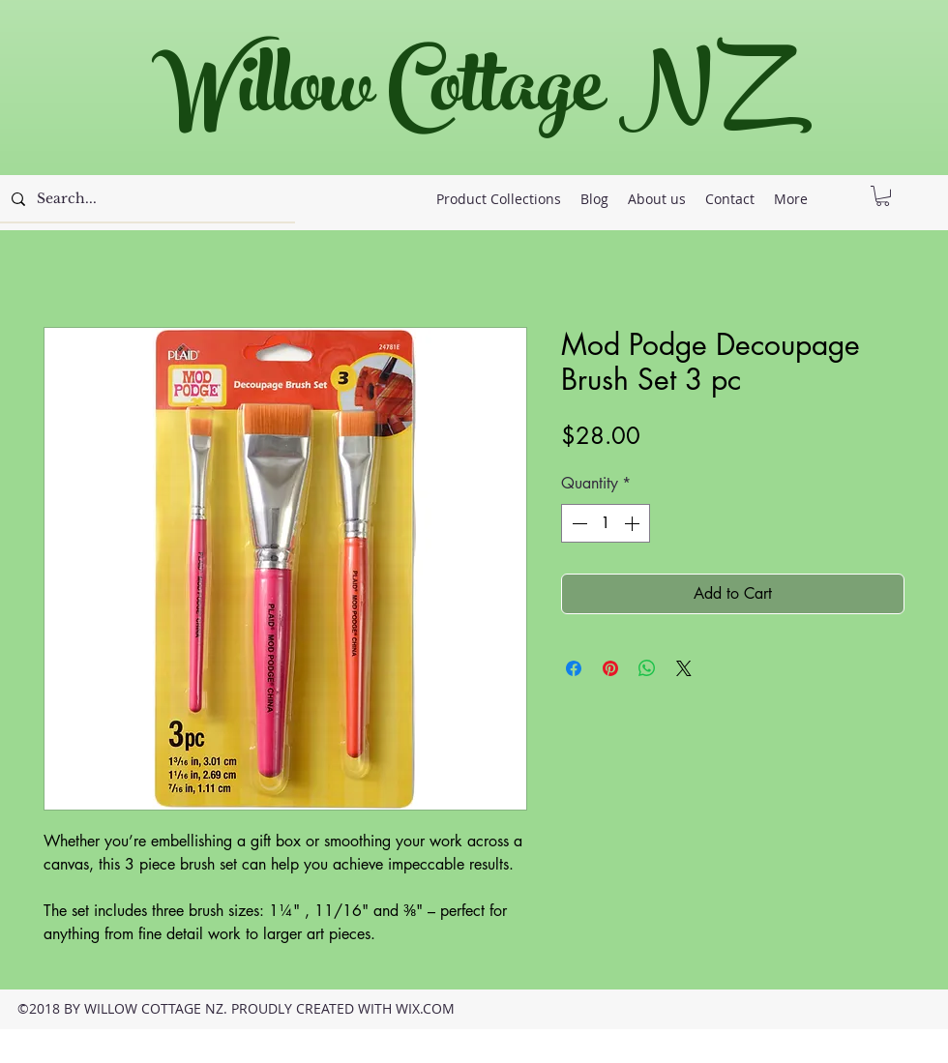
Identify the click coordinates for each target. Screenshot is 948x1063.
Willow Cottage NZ (464, 96)
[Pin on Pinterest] (610, 668)
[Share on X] (684, 668)
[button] (883, 196)
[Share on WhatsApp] (647, 668)
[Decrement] (577, 523)
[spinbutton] (605, 523)
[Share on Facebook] (573, 668)
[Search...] (145, 199)
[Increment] (633, 523)
